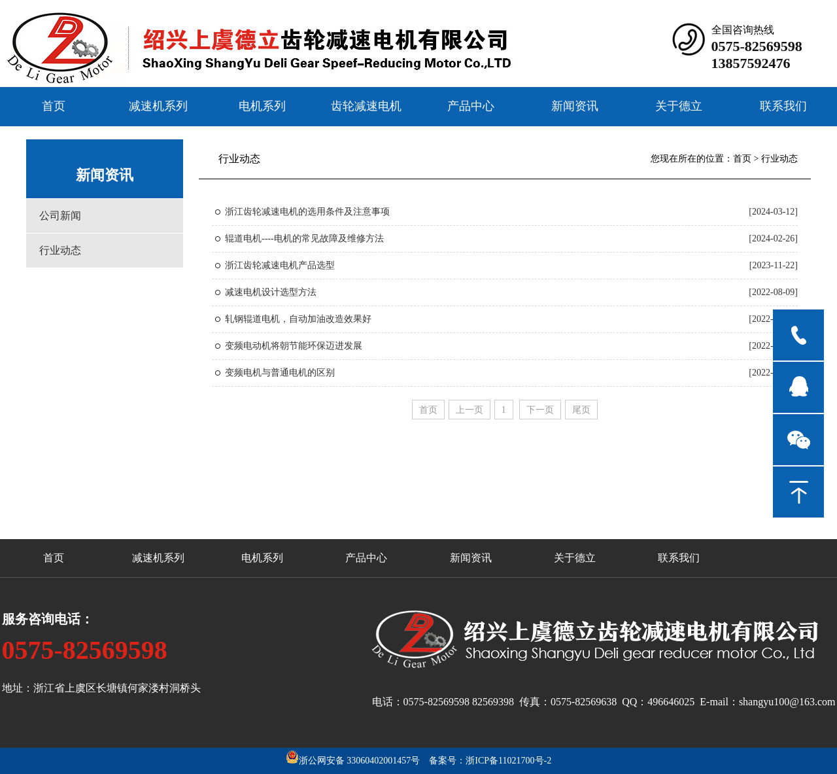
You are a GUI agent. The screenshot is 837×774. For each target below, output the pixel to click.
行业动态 (60, 250)
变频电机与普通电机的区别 (280, 373)
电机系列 (262, 105)
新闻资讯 (574, 105)
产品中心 (470, 105)
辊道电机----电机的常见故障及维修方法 (304, 238)
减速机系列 (158, 105)
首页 (53, 105)
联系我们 (783, 105)
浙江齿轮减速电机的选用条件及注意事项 (307, 212)
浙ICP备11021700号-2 (508, 760)
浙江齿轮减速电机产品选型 (280, 265)
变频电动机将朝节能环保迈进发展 (293, 346)
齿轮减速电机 (366, 105)
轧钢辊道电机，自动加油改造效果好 (298, 319)
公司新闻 (60, 215)
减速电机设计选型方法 (270, 292)
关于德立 (678, 105)
